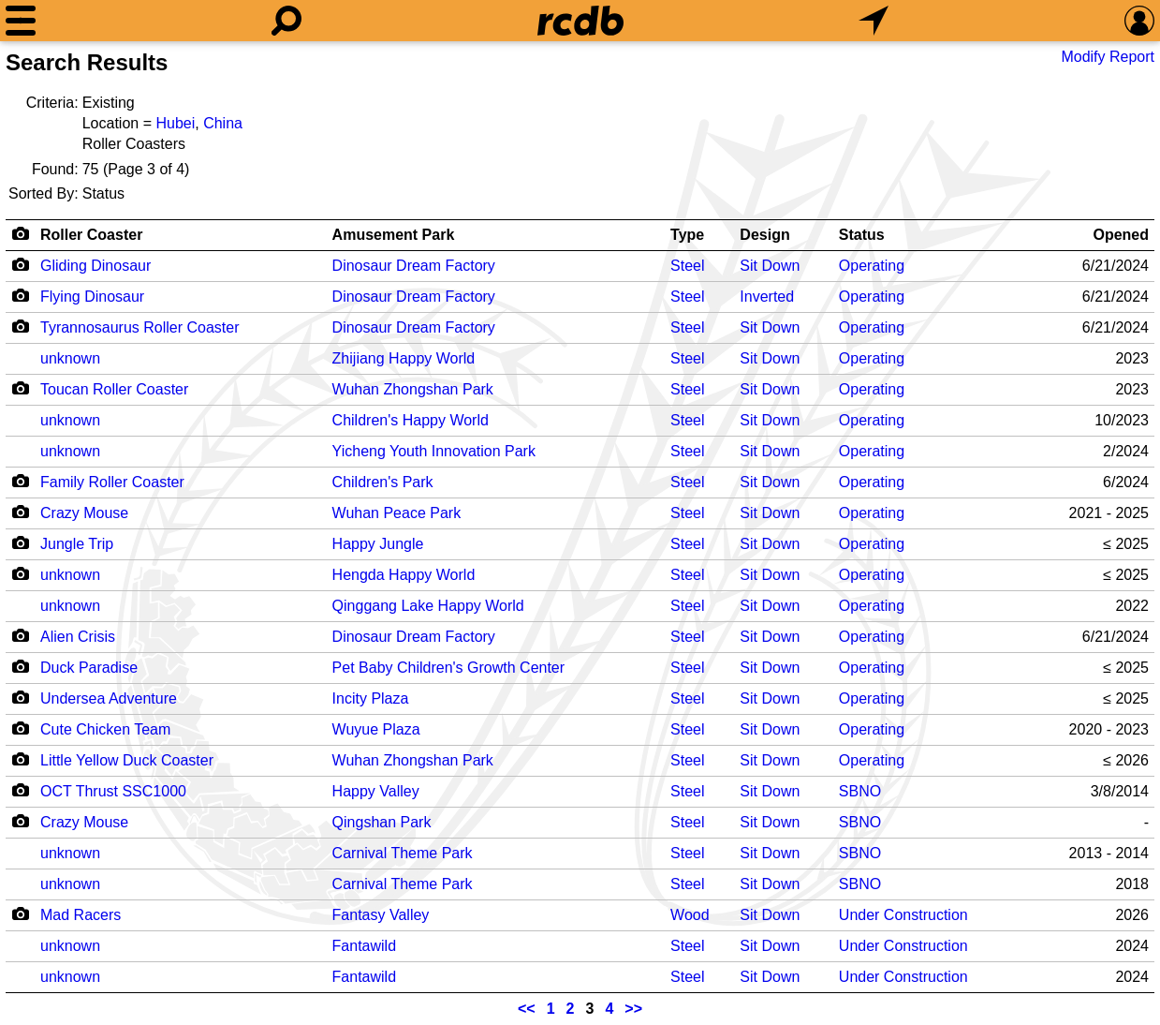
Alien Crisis (77, 637)
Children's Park (382, 482)
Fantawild (364, 946)
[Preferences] (1139, 21)
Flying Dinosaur (92, 297)
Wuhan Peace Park (397, 513)
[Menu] (21, 21)
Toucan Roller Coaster (114, 389)
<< (527, 1009)
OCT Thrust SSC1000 (113, 791)
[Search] (286, 21)
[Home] (580, 21)
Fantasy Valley (381, 915)
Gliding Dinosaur (95, 266)
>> (633, 1009)
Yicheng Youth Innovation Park (434, 451)
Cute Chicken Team (105, 729)
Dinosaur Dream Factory (413, 266)
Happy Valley (375, 791)
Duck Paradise (89, 668)
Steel (687, 266)
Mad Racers (80, 915)
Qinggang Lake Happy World (428, 606)
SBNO (860, 791)
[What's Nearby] (873, 21)
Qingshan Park (382, 822)
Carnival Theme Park (402, 853)
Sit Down (770, 266)
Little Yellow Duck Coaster (126, 760)
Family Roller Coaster (112, 482)
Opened (1121, 235)
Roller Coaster (91, 235)
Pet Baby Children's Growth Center (448, 668)
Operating (871, 266)
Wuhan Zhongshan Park (412, 389)
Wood (690, 915)
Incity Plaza (370, 698)
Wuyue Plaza (376, 729)
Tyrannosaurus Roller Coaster (140, 327)
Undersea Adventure (108, 698)
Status (862, 235)
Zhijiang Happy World (404, 358)
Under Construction (903, 915)
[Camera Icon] (20, 264)
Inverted (767, 297)
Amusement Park (393, 235)
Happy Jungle (378, 544)
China (222, 123)
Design (764, 235)
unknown (70, 358)
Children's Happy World (410, 420)
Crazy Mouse (84, 513)
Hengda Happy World (404, 575)
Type (687, 235)
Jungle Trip (76, 544)
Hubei (175, 123)
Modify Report (1107, 57)
